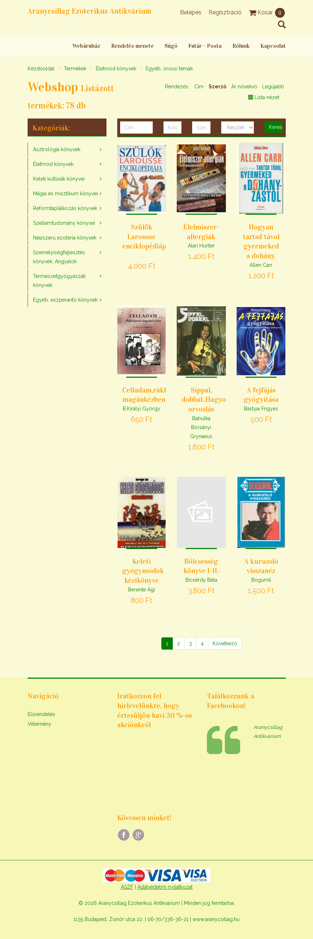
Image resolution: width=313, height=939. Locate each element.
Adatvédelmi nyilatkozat (165, 887)
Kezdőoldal (41, 68)
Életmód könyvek (116, 68)
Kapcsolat (273, 45)
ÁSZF (127, 887)
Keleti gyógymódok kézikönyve (143, 571)
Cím (199, 86)
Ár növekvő (244, 86)
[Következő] (225, 643)
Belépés (190, 12)
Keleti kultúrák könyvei (59, 179)
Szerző (217, 86)
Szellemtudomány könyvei (64, 223)
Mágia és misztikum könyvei (65, 193)
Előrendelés (41, 714)
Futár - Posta (205, 45)
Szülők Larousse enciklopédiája (145, 236)
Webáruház (86, 45)
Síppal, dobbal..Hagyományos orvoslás (216, 399)
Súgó (171, 45)
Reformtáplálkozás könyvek (65, 208)
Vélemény (39, 724)
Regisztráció (225, 12)
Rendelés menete (132, 45)
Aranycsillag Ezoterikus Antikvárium (89, 11)
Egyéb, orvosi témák (169, 68)
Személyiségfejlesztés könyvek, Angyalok (59, 257)
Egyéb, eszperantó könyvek (65, 300)
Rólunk (241, 45)
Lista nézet (263, 97)
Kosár (267, 12)
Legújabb (273, 86)
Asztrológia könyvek (56, 149)
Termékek (75, 68)
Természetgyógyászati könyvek (59, 280)
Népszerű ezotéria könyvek (64, 238)
